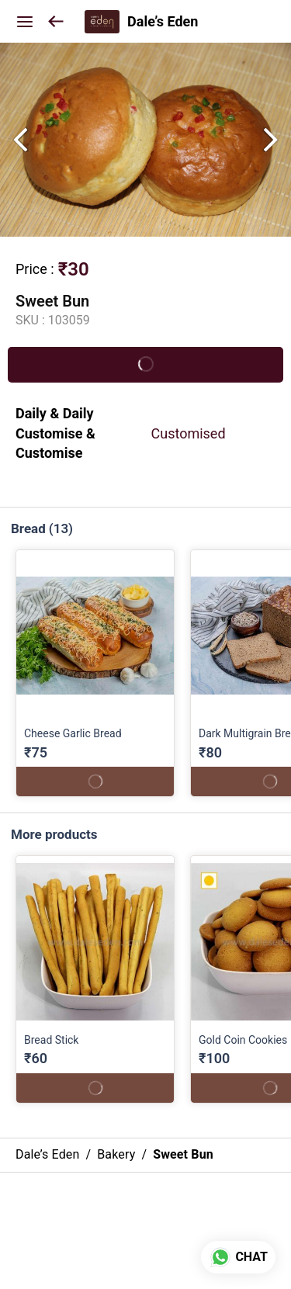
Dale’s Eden (162, 21)
